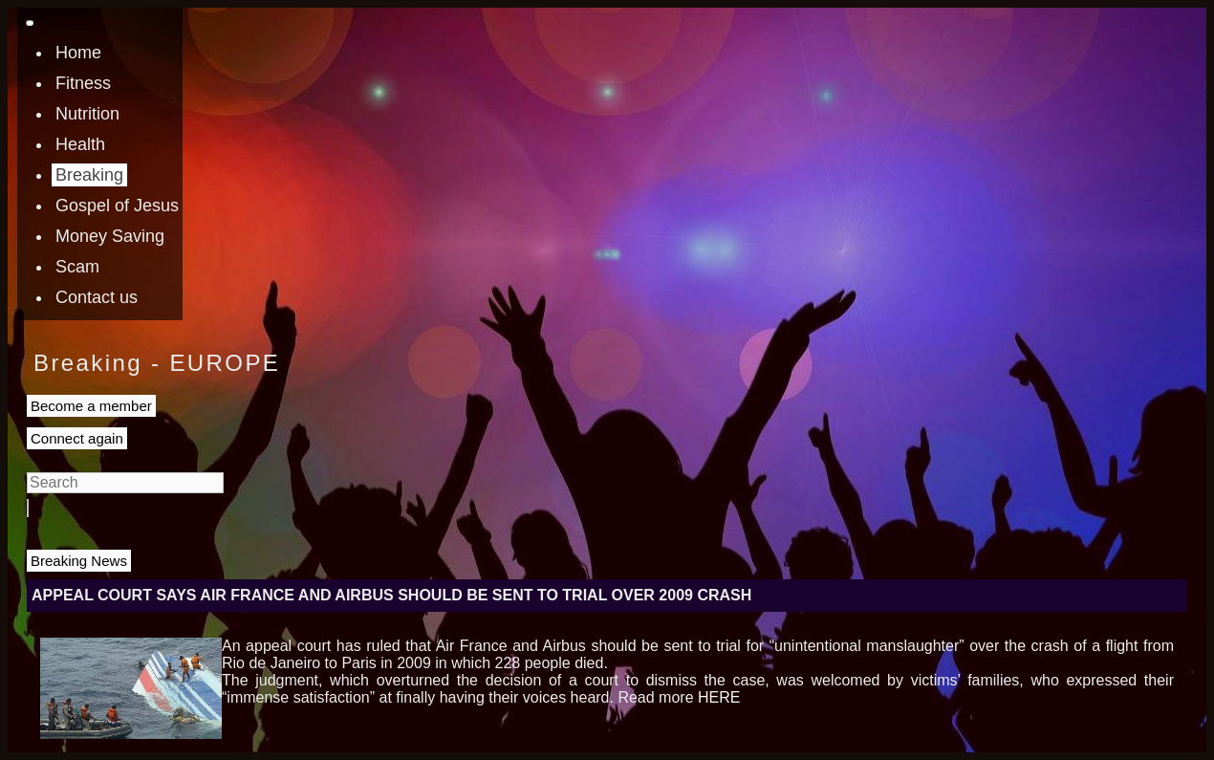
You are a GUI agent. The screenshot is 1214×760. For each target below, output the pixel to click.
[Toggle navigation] (29, 23)
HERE (719, 697)
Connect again (77, 438)
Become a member (91, 406)
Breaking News (79, 561)
